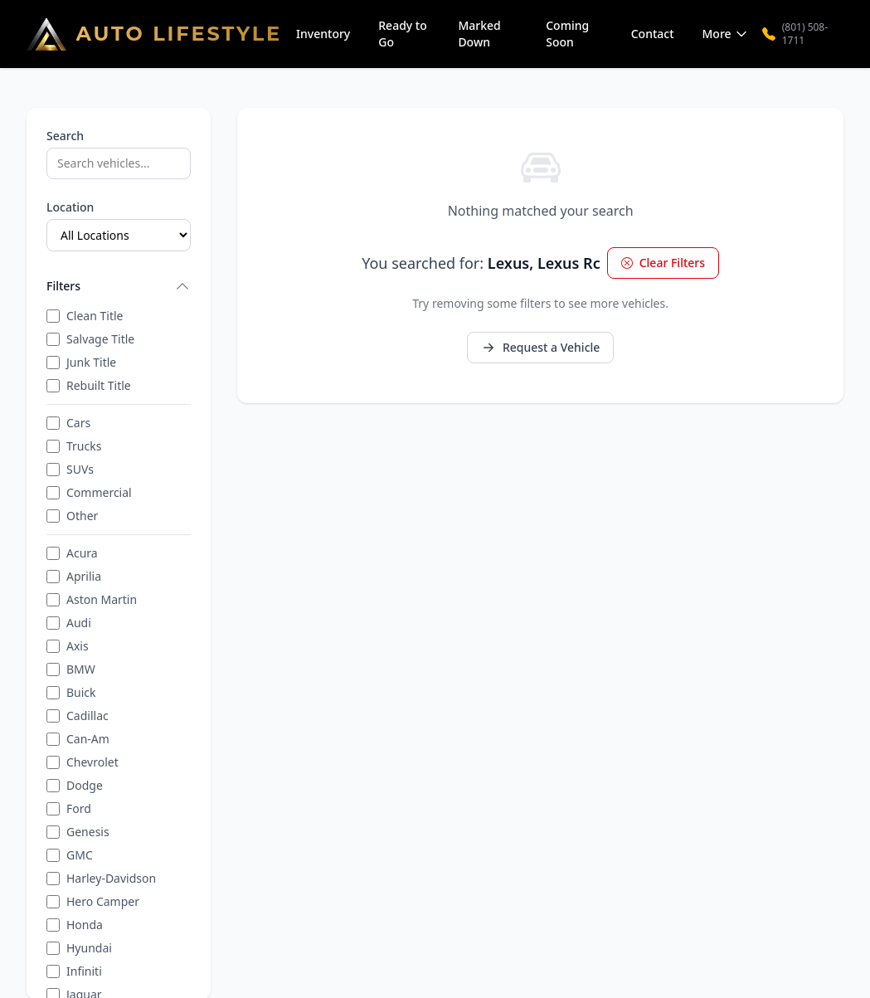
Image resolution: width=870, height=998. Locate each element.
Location (70, 207)
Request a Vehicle (540, 347)
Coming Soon (567, 33)
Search (65, 136)
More (725, 33)
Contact (652, 33)
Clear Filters (663, 262)
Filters (118, 286)
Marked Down (479, 33)
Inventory (323, 33)
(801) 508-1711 (795, 34)
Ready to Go (402, 33)
